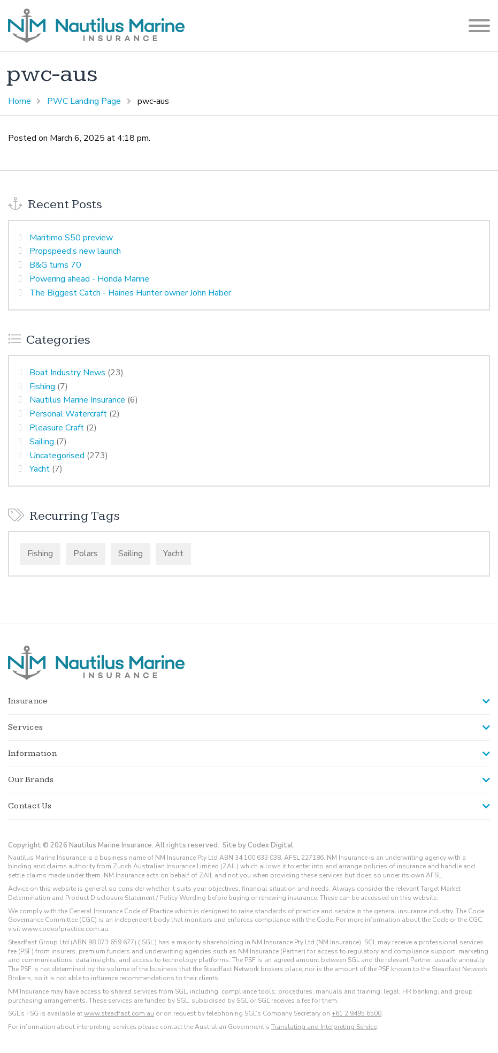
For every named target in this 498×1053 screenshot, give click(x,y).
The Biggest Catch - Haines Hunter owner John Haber (130, 293)
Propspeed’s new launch (75, 251)
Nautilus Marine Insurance (77, 400)
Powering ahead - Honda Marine (89, 279)
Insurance (28, 701)
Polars (85, 553)
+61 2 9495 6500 (356, 1013)
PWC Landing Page (84, 101)
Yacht (39, 469)
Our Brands (31, 780)
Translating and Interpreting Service (324, 1026)
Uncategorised (57, 455)
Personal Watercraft (68, 414)
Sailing (41, 442)
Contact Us (30, 806)
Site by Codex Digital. (259, 845)
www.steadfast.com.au (119, 1013)
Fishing (42, 386)
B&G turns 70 (55, 265)
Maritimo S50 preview (71, 238)
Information (32, 753)
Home (19, 101)
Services (25, 727)
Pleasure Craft (56, 428)
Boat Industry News (67, 372)
